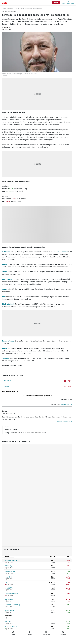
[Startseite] (5, 2)
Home (3, 8)
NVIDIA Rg (8, 566)
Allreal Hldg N (9, 610)
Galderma (6, 252)
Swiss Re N (8, 577)
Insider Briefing (10, 8)
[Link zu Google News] (62, 632)
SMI (6, 582)
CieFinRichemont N (11, 594)
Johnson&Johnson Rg (12, 605)
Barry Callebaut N (11, 627)
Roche (4, 348)
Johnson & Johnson (60, 252)
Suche (63, 2)
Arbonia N (8, 621)
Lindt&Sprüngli (8, 304)
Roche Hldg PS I (10, 571)
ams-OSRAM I (9, 588)
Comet (5, 289)
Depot (56, 2)
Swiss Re (5, 358)
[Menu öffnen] (72, 2)
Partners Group (8, 341)
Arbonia (5, 272)
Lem (4, 297)
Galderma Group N (11, 560)
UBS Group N (9, 599)
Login (68, 2)
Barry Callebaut (8, 279)
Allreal (4, 264)
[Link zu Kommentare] (46, 632)
